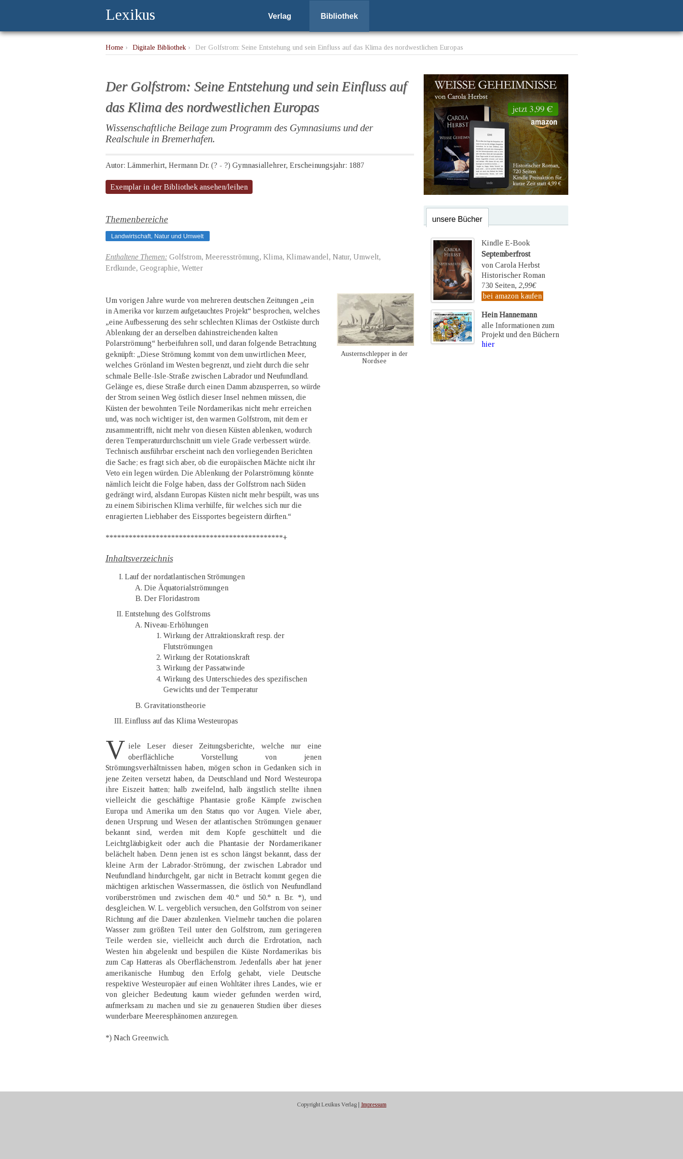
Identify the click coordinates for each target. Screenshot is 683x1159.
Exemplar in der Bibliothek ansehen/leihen (179, 187)
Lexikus (130, 14)
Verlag (279, 16)
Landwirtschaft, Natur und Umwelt (157, 236)
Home (114, 47)
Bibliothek (339, 16)
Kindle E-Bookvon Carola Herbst (510, 254)
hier (488, 344)
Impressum (374, 1104)
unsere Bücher (457, 219)
